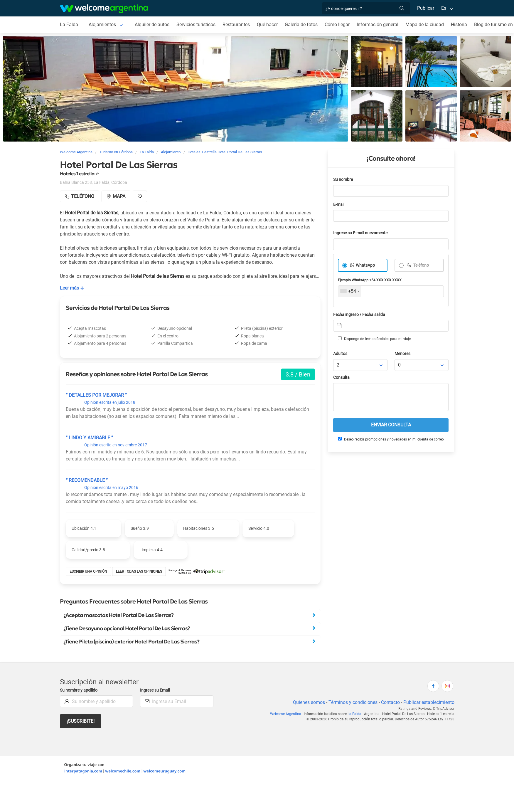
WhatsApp (365, 265)
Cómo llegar (337, 24)
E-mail (338, 204)
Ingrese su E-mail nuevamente (360, 233)
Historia (459, 24)
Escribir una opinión (88, 571)
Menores (402, 353)
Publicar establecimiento (428, 702)
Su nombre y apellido (78, 690)
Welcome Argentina (285, 714)
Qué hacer (267, 24)
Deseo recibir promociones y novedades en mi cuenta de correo (391, 439)
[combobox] (349, 291)
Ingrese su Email (155, 690)
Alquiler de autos (152, 24)
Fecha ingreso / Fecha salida (359, 314)
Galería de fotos (301, 24)
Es (443, 8)
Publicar (425, 8)
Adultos (340, 353)
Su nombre (343, 179)
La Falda (69, 24)
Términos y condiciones (353, 702)
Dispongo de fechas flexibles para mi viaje (374, 338)
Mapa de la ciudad (424, 24)
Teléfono (420, 265)
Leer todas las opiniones (139, 571)
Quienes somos (309, 702)
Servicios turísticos (195, 24)
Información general (377, 24)
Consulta (341, 377)
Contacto (390, 702)
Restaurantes (236, 24)
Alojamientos (102, 24)
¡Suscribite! (81, 721)
